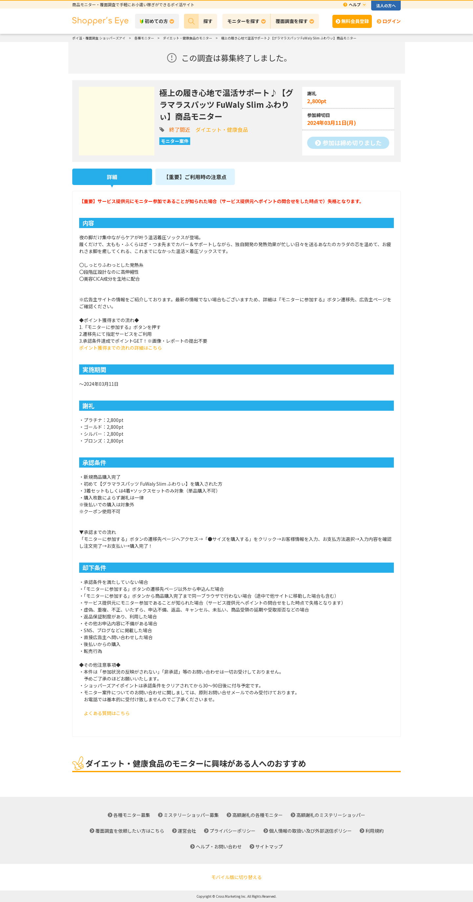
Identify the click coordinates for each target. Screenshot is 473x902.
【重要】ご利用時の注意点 (195, 177)
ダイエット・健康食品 (221, 129)
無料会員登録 (355, 21)
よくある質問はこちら (107, 713)
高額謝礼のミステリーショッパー (330, 815)
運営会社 (187, 830)
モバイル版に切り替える (236, 877)
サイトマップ (269, 846)
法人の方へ (386, 5)
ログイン (391, 21)
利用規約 (374, 830)
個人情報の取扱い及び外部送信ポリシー (310, 830)
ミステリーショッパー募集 (191, 815)
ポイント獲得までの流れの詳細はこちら (120, 347)
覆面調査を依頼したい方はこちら (129, 830)
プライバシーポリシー (233, 830)
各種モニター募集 (131, 815)
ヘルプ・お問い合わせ (219, 846)
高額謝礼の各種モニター (257, 815)
